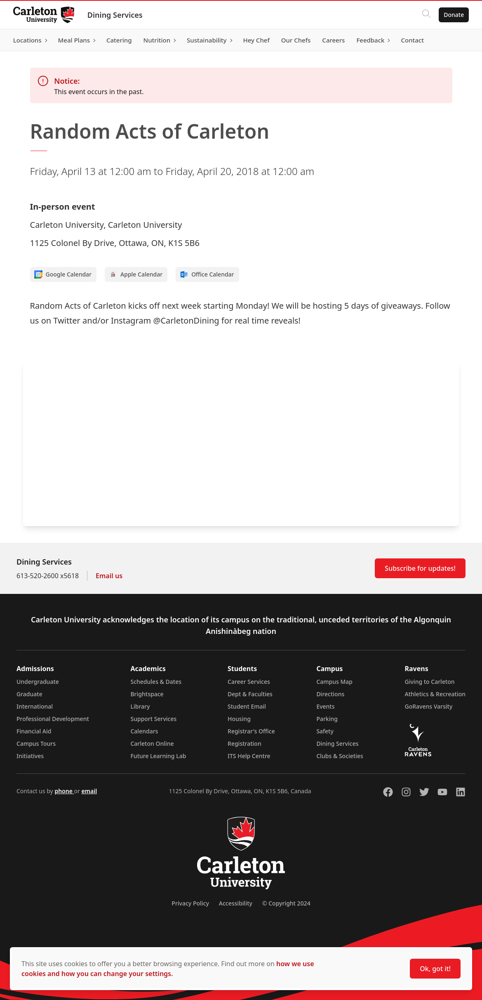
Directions (330, 694)
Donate (454, 15)
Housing (239, 719)
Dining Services (115, 15)
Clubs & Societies (339, 756)
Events (325, 706)
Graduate (29, 694)
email (89, 791)
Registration (244, 743)
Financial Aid (33, 731)
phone (64, 791)
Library (140, 706)
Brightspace (146, 694)
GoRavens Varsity (429, 706)
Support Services (153, 719)
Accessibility (235, 903)
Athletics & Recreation (435, 694)
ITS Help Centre (249, 756)
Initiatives (30, 756)
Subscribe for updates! (420, 568)
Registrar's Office (251, 731)
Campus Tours (36, 743)
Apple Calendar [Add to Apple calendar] (135, 274)
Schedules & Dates (155, 682)
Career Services (249, 682)
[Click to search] (426, 14)
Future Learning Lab (158, 756)
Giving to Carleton (430, 682)
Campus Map (334, 682)
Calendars (144, 731)
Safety (325, 731)
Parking (327, 719)
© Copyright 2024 (286, 903)
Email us (109, 575)
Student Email (247, 706)
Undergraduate (37, 682)
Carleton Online (152, 743)
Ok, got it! (435, 968)
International (34, 706)
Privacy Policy (190, 903)
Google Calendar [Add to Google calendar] (63, 274)
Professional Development (52, 719)
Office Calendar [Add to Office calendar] (207, 274)
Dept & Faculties (250, 694)
